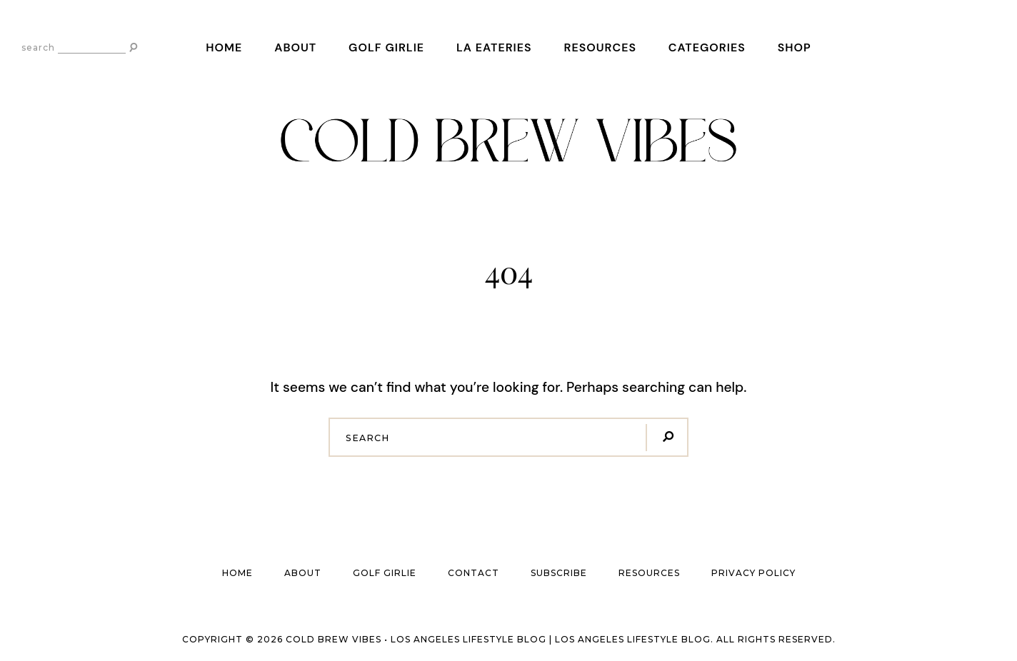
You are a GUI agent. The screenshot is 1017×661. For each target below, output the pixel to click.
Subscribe (559, 572)
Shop (794, 48)
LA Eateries (494, 48)
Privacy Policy (753, 572)
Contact (473, 572)
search (38, 48)
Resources (599, 48)
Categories (707, 48)
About (295, 48)
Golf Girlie (386, 48)
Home (224, 48)
